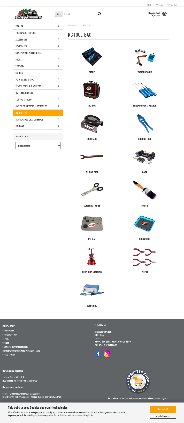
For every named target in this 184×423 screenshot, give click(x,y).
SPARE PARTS (21, 46)
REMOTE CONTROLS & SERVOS (28, 86)
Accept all (163, 409)
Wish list (172, 4)
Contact (5, 342)
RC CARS (19, 26)
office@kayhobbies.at (108, 344)
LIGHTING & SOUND (23, 99)
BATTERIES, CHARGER (24, 92)
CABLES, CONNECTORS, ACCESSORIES (31, 106)
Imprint (5, 338)
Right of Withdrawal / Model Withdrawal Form (21, 350)
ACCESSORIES (21, 39)
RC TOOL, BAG (21, 112)
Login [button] (159, 4)
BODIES (18, 59)
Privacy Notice (88, 415)
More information (163, 416)
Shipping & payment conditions (15, 346)
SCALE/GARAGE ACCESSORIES (28, 52)
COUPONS (19, 126)
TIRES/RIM (19, 66)
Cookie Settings (8, 354)
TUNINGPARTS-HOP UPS (25, 32)
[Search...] (58, 14)
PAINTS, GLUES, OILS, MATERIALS (29, 119)
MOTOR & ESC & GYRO (24, 79)
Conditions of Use (9, 334)
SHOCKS (19, 72)
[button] (149, 4)
